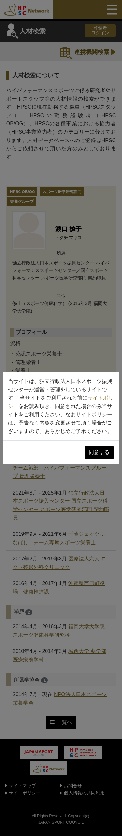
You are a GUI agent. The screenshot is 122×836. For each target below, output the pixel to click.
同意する (99, 452)
